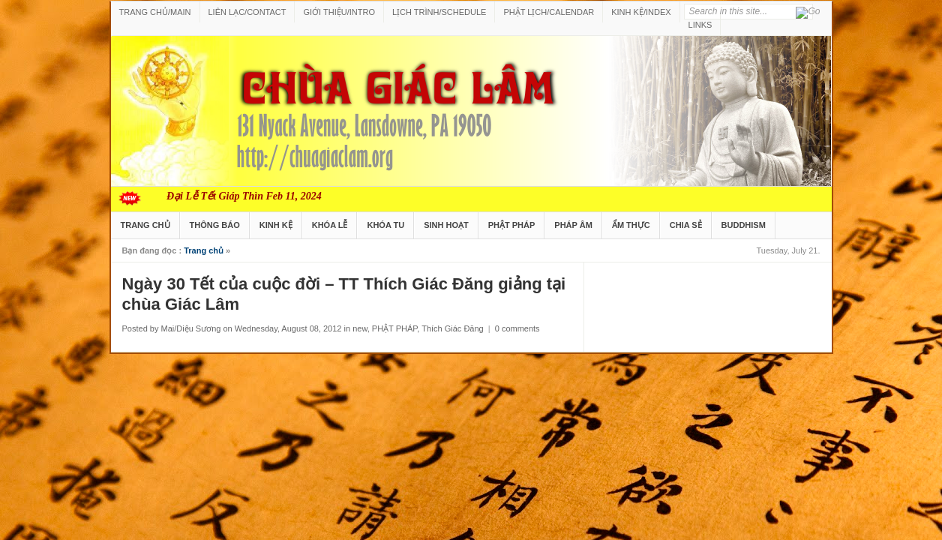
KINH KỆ (276, 225)
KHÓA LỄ (330, 225)
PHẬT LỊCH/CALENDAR (548, 12)
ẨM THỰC (631, 225)
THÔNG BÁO (215, 225)
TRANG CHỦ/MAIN (155, 12)
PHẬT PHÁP (512, 225)
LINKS (700, 24)
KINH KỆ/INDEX (640, 12)
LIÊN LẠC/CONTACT (247, 12)
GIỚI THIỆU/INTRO (338, 12)
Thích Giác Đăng (453, 328)
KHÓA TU (385, 225)
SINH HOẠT (446, 225)
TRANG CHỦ (145, 225)
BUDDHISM (744, 225)
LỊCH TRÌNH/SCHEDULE (439, 12)
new (360, 328)
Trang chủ (204, 250)
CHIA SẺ (686, 225)
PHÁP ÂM (573, 225)
